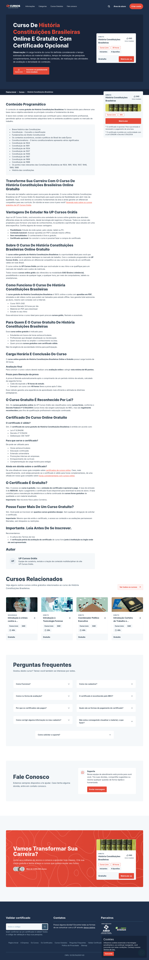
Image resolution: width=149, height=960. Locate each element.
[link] (13, 6)
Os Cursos (35, 943)
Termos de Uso (28, 537)
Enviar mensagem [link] (97, 789)
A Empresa (25, 943)
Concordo (108, 954)
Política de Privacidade (70, 945)
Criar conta (136, 6)
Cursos (21, 92)
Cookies (108, 939)
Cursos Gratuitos (57, 6)
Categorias (43, 6)
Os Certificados (46, 943)
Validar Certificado (95, 943)
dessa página (89, 927)
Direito (108, 95)
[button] (45, 927)
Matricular (123, 121)
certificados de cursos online (58, 470)
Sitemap (84, 945)
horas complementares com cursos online (57, 476)
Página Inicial (11, 92)
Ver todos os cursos (130, 587)
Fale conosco (72, 6)
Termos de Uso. (109, 949)
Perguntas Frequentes (77, 943)
